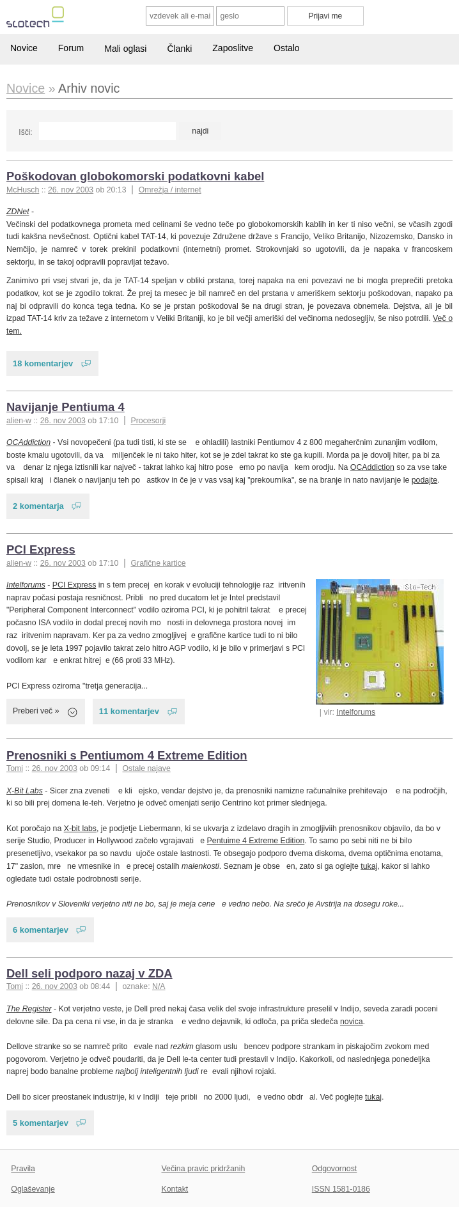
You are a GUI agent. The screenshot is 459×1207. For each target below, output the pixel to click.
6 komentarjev (40, 930)
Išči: (25, 132)
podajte (424, 480)
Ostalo (286, 48)
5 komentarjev (40, 1123)
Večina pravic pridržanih (203, 1168)
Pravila (23, 1168)
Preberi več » (36, 710)
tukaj (369, 866)
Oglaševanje (32, 1189)
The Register (28, 1008)
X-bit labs (80, 828)
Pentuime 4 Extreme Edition (256, 840)
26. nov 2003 (70, 189)
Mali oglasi (125, 48)
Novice (24, 48)
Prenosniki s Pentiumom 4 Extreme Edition (126, 755)
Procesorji (148, 420)
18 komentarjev (43, 363)
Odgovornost (334, 1168)
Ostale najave (146, 768)
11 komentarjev (129, 711)
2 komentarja (38, 506)
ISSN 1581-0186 (341, 1189)
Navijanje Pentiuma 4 (65, 407)
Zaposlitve (232, 48)
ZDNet (17, 211)
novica (351, 1021)
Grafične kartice (157, 563)
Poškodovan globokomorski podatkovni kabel (135, 176)
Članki (179, 48)
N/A (159, 986)
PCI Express (40, 549)
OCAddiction (28, 442)
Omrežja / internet (170, 189)
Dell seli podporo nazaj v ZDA (89, 973)
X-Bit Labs (24, 790)
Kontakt (175, 1189)
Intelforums (355, 712)
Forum (71, 48)
